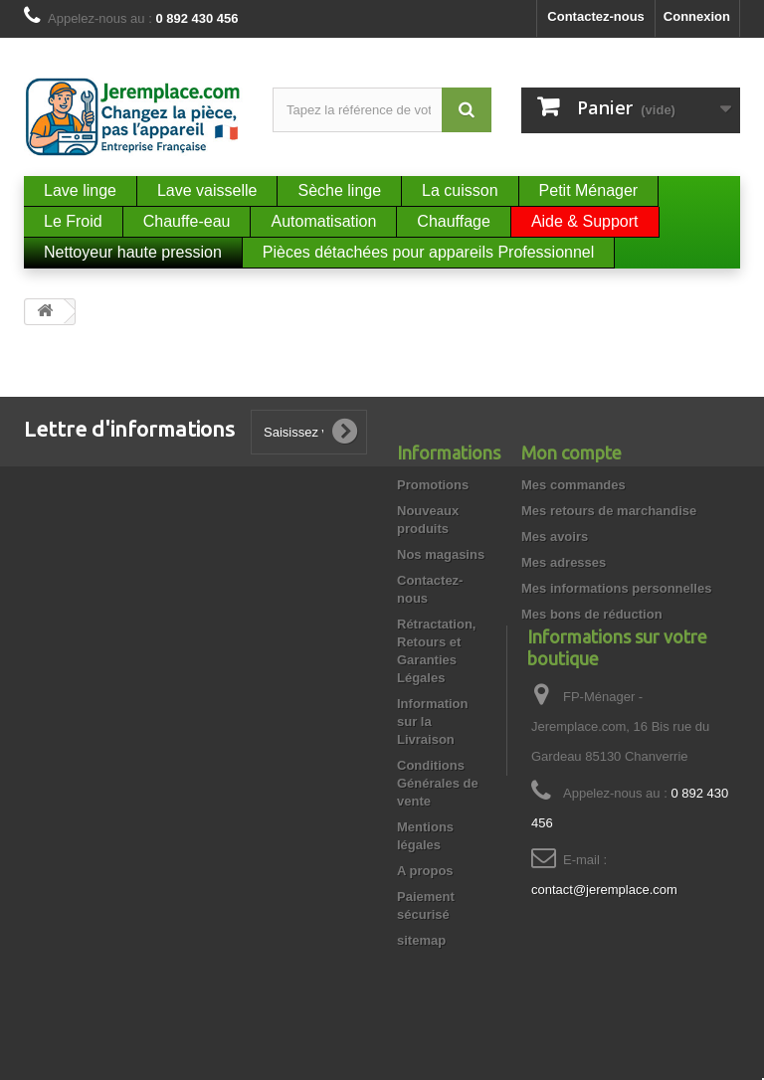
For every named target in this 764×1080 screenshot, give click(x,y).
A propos (425, 870)
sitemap (421, 940)
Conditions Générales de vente (437, 783)
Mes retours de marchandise (608, 510)
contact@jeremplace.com (604, 949)
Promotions (433, 484)
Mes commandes (573, 484)
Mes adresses (563, 562)
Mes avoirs (554, 536)
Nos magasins (440, 554)
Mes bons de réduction (592, 614)
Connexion (697, 16)
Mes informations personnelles (616, 588)
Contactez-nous (596, 16)
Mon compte (571, 452)
